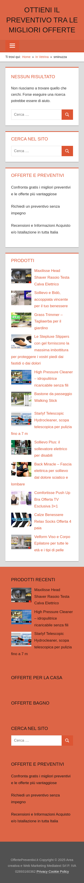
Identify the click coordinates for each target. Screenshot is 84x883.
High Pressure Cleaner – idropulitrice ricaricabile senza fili (53, 379)
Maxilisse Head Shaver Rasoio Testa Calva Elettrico (51, 277)
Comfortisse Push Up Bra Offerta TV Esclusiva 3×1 (52, 499)
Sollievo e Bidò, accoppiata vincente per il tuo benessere (51, 299)
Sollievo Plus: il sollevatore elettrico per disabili (50, 449)
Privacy (42, 871)
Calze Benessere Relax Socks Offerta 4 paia (52, 521)
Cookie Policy (58, 871)
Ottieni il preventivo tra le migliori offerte (42, 20)
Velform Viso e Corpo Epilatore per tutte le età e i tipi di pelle (52, 543)
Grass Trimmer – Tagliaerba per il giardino (48, 321)
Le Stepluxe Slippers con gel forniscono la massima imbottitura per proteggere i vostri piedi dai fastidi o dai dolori (40, 349)
